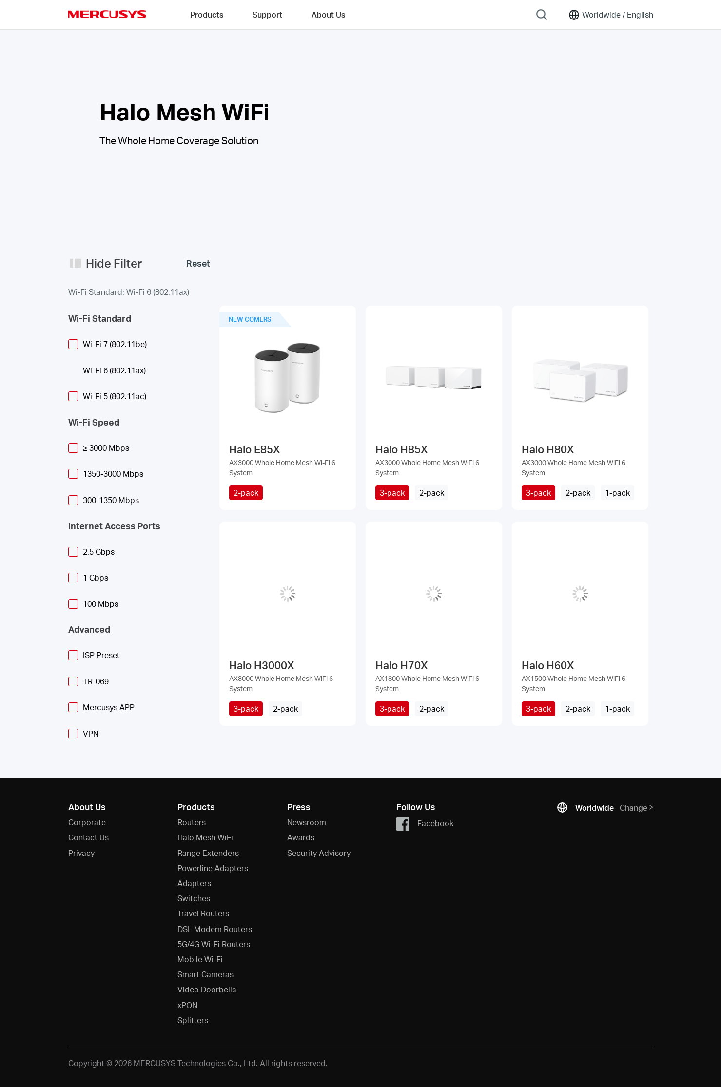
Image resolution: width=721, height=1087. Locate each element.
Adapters (194, 883)
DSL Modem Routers (214, 928)
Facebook (424, 824)
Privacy (81, 852)
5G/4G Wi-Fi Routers (213, 944)
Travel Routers (203, 913)
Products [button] (206, 14)
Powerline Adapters (212, 868)
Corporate (87, 822)
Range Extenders (208, 852)
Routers (191, 822)
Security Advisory (319, 852)
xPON (187, 1004)
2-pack (246, 492)
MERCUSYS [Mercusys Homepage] (107, 14)
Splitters (192, 1020)
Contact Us (88, 837)
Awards (300, 837)
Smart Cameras (205, 974)
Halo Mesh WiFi (205, 837)
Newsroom (306, 822)
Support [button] (267, 14)
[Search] (541, 14)
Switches (193, 898)
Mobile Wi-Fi (200, 959)
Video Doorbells (206, 989)
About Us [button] (328, 14)
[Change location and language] (610, 14)
